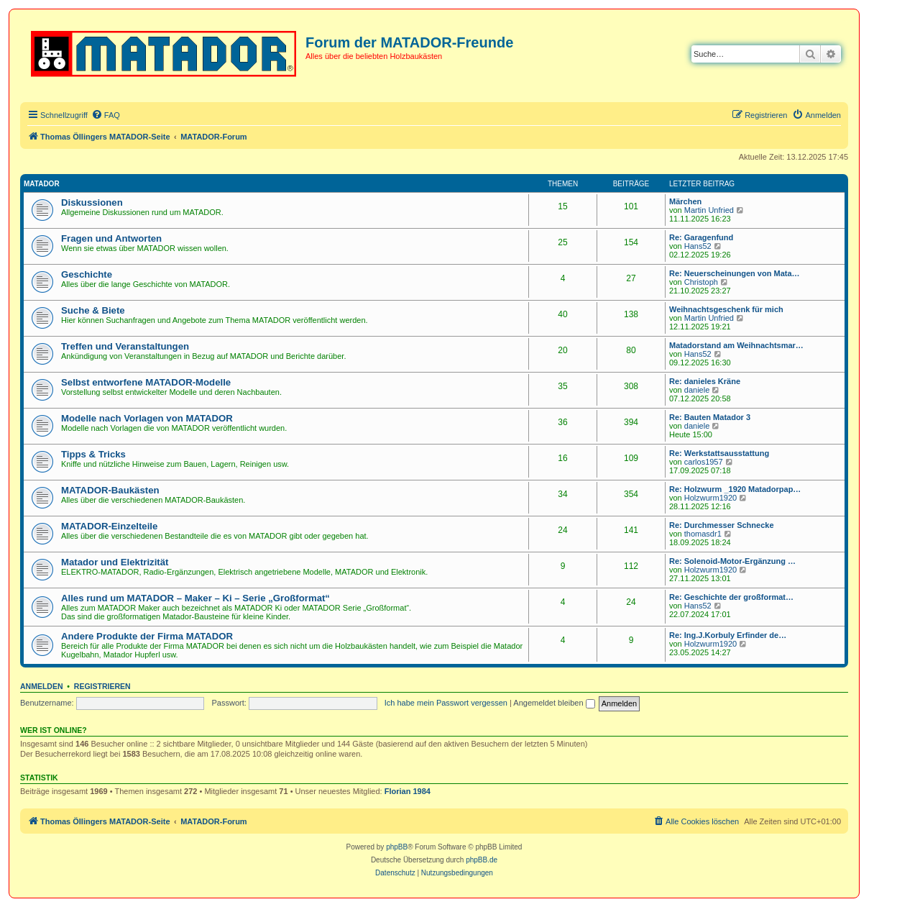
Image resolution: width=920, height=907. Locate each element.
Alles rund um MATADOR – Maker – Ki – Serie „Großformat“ (195, 598)
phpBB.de (481, 860)
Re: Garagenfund (701, 237)
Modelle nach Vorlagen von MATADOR (147, 418)
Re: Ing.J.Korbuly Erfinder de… (727, 635)
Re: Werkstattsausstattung (719, 453)
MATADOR (42, 184)
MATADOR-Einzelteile (109, 526)
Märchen (685, 201)
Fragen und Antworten (111, 238)
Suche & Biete (93, 310)
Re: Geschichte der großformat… (731, 597)
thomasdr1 (703, 533)
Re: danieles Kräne (704, 381)
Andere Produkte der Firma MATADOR (147, 636)
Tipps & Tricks (93, 454)
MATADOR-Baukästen (110, 490)
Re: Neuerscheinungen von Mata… (734, 273)
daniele (696, 390)
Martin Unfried (709, 210)
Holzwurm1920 (710, 497)
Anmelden (41, 686)
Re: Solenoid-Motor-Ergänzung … (732, 561)
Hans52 (698, 246)
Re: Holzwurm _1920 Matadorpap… (735, 489)
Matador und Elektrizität (114, 562)
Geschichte (86, 274)
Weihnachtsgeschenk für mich (726, 309)
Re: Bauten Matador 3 (709, 417)
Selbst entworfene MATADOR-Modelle (146, 382)
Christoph (701, 282)
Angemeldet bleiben (553, 702)
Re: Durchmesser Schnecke (721, 525)
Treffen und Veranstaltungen (125, 346)
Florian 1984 (408, 791)
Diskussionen (92, 202)
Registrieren (102, 686)
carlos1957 (703, 461)
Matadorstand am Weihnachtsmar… (736, 345)
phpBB (397, 847)
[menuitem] (105, 115)
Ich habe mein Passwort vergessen (446, 702)
